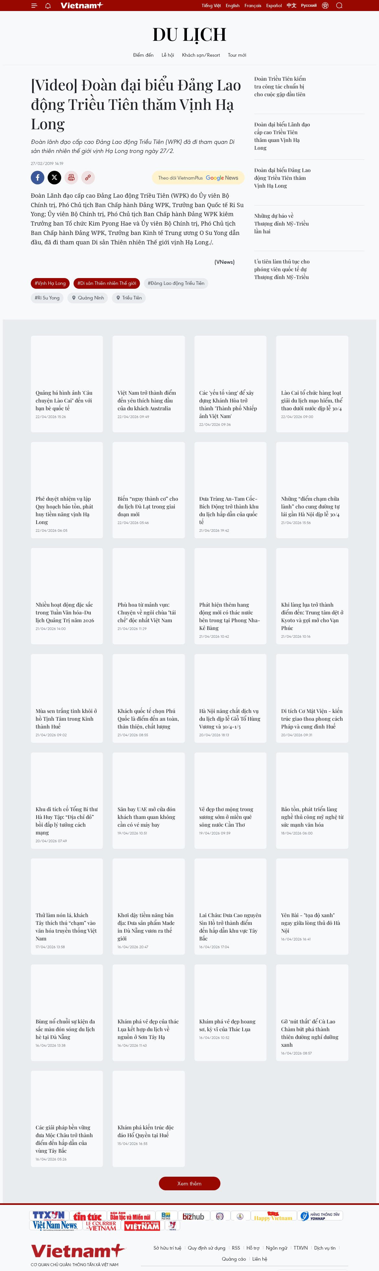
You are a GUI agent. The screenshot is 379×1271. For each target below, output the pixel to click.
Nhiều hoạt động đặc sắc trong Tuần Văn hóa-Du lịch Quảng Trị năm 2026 (65, 612)
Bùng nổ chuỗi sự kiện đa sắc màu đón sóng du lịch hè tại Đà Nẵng (65, 1029)
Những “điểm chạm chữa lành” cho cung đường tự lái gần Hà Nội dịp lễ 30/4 (310, 506)
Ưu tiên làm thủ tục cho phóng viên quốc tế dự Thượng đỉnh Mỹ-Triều (282, 269)
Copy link (88, 177)
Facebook (37, 177)
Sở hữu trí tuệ (167, 1247)
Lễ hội (168, 55)
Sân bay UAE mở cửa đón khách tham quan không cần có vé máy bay (147, 817)
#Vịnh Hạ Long (50, 283)
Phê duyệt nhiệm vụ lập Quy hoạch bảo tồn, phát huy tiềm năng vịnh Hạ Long (64, 510)
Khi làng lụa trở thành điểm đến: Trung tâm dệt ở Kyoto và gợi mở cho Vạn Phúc (312, 616)
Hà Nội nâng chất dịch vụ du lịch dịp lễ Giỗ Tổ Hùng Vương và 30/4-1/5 (229, 718)
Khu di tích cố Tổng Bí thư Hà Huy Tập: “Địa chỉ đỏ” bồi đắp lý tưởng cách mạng (67, 821)
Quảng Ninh (87, 297)
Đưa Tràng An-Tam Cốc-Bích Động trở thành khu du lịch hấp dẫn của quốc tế (228, 510)
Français (253, 5)
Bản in (71, 177)
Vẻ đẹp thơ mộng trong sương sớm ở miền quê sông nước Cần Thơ (226, 817)
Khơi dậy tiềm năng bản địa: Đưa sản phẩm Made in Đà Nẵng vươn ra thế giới (146, 927)
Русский (309, 5)
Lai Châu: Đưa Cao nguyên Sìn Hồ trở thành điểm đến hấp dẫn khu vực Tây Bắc (230, 927)
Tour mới (237, 55)
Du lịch (189, 33)
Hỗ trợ (253, 1247)
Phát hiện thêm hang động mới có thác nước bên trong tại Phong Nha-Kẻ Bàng (229, 616)
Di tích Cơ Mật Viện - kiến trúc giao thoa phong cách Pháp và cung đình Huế (312, 718)
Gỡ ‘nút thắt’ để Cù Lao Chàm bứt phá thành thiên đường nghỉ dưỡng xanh (310, 1033)
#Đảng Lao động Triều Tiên (176, 283)
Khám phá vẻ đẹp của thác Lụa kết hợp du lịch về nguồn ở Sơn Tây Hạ (148, 1029)
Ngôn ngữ (276, 1247)
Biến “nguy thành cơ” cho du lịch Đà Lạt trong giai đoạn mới (148, 506)
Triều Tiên (129, 297)
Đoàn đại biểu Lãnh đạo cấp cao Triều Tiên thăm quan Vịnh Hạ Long (282, 136)
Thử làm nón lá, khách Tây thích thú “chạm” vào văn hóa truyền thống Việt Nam (66, 927)
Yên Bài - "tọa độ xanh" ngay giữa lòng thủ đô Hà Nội (310, 923)
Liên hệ (259, 1258)
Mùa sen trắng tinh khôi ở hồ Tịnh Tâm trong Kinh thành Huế (66, 718)
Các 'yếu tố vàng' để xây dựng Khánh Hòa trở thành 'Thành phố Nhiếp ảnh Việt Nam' (228, 404)
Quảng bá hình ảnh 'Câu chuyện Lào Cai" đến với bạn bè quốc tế (64, 400)
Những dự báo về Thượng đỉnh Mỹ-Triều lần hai (281, 223)
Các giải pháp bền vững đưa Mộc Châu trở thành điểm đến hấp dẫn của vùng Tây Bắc (64, 1139)
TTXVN (301, 1247)
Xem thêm (189, 1183)
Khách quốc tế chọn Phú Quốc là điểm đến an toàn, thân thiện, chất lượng (148, 718)
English (233, 5)
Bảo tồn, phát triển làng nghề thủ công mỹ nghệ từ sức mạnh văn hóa (312, 817)
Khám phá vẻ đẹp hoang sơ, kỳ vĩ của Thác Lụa (227, 1025)
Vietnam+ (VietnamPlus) (82, 5)
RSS (236, 1247)
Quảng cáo (234, 1258)
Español (274, 5)
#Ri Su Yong (47, 297)
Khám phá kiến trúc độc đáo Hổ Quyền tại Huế (146, 1131)
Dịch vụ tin (325, 1247)
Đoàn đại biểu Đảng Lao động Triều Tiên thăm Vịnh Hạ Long (282, 178)
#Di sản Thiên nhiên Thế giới (106, 283)
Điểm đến (143, 55)
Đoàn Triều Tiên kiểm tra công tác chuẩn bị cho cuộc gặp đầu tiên (280, 86)
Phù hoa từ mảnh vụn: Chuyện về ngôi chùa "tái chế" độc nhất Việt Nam (147, 612)
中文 (291, 5)
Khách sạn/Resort (201, 55)
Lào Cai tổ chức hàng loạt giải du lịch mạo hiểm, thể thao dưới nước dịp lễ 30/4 (311, 400)
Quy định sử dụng (206, 1247)
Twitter (54, 177)
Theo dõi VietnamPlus (180, 177)
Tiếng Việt (211, 5)
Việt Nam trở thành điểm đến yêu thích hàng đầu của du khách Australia (147, 400)
